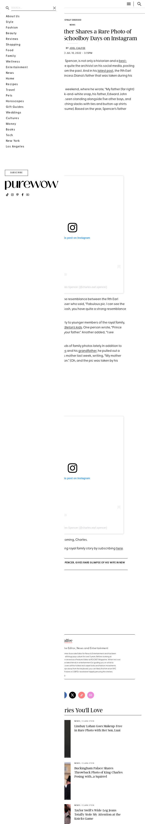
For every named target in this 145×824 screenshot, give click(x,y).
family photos (20, 70)
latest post (105, 70)
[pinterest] (54, 695)
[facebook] (63, 695)
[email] (90, 695)
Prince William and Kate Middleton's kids (52, 327)
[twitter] (72, 695)
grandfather (87, 351)
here (119, 548)
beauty (22, 11)
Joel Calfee (77, 48)
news (72, 25)
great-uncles (56, 351)
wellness (52, 11)
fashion (7, 11)
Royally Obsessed (72, 20)
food (36, 11)
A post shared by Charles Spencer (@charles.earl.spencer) (72, 287)
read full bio (59, 675)
